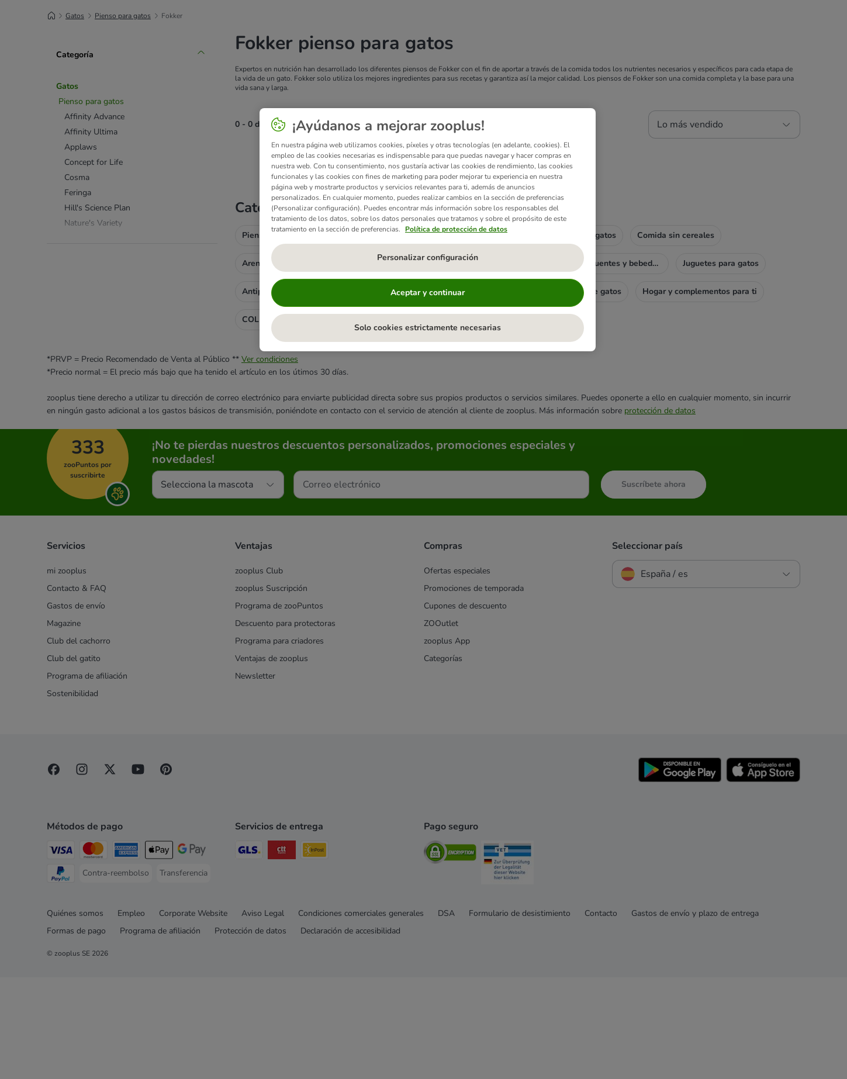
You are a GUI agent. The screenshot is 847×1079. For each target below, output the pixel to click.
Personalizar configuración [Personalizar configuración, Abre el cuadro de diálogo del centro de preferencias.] (427, 257)
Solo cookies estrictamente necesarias (427, 327)
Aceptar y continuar (427, 292)
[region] (428, 229)
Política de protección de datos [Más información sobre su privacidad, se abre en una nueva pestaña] (456, 229)
